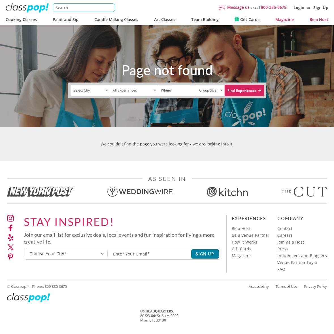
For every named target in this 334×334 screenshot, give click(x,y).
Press (282, 248)
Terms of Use (286, 286)
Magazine (284, 19)
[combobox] (66, 253)
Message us (238, 7)
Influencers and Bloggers (302, 255)
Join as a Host (290, 242)
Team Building (205, 19)
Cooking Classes (21, 19)
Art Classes (164, 19)
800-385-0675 (273, 7)
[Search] (84, 7)
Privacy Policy (315, 286)
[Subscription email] (149, 253)
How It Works (244, 242)
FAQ (281, 269)
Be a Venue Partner (251, 235)
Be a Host (319, 19)
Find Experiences (244, 90)
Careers (285, 235)
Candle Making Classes (116, 19)
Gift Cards (247, 19)
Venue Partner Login (297, 262)
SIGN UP (205, 254)
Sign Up (320, 7)
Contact (284, 228)
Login (298, 7)
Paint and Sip (65, 19)
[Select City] (74, 95)
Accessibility (259, 286)
